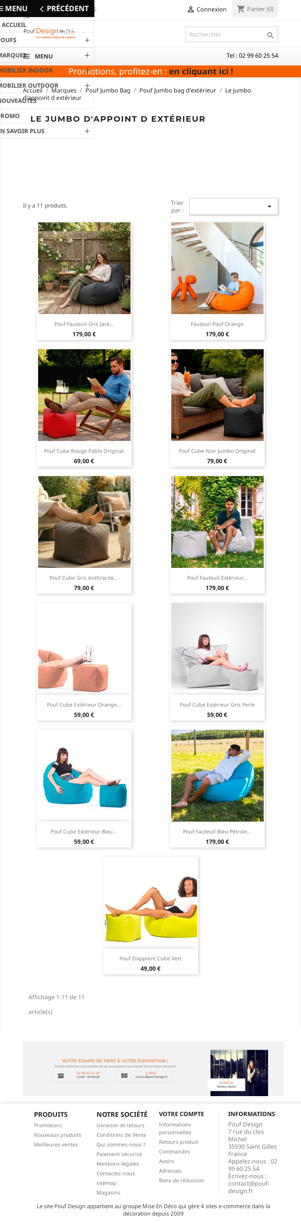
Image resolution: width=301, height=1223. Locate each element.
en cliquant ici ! (201, 71)
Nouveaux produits (57, 1134)
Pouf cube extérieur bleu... (84, 831)
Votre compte (181, 1114)
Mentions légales (118, 1163)
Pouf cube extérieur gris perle (217, 704)
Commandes (174, 1151)
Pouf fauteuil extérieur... (217, 577)
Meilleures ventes (56, 1144)
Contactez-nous (116, 1173)
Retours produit (178, 1141)
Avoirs (166, 1161)
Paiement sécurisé (119, 1154)
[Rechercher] (231, 34)
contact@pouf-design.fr (249, 1187)
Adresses (170, 1170)
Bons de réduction (181, 1180)
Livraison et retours (121, 1125)
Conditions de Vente (121, 1134)
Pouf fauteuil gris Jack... (84, 323)
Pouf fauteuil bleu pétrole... (217, 831)
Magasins (109, 1192)
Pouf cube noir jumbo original (217, 450)
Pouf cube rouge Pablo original (84, 450)
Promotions (48, 1125)
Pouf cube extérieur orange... (84, 704)
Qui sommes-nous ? (121, 1144)
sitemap (106, 1182)
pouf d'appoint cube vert (150, 958)
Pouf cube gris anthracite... (84, 577)
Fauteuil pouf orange (217, 323)
